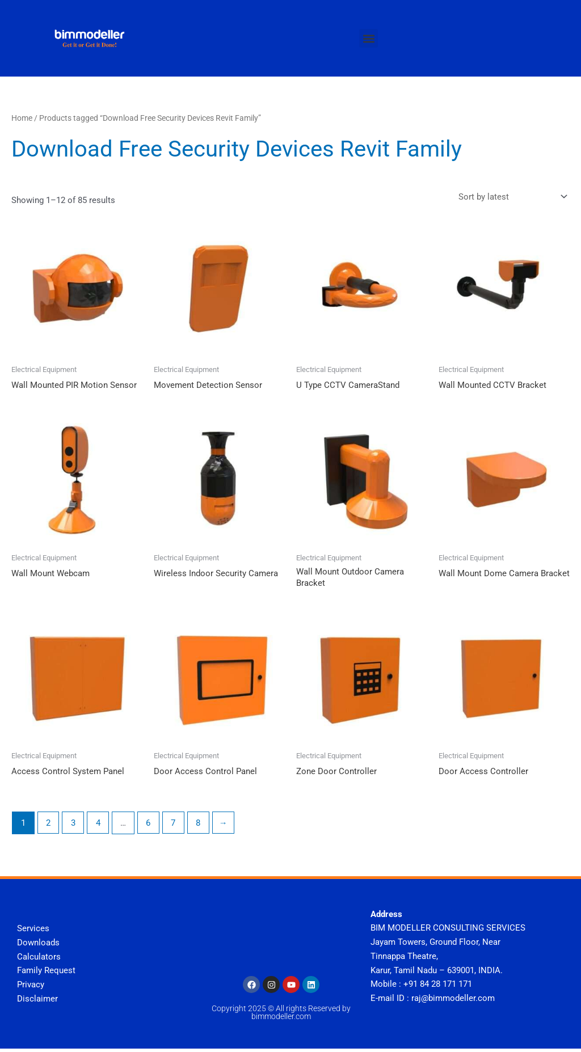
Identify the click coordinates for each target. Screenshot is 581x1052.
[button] (368, 38)
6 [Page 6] (149, 826)
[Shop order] (511, 198)
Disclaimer (37, 1001)
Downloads (38, 945)
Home (21, 117)
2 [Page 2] (48, 826)
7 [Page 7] (174, 826)
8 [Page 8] (199, 826)
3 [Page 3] (73, 826)
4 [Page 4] (98, 826)
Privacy (30, 988)
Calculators (39, 959)
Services (33, 932)
